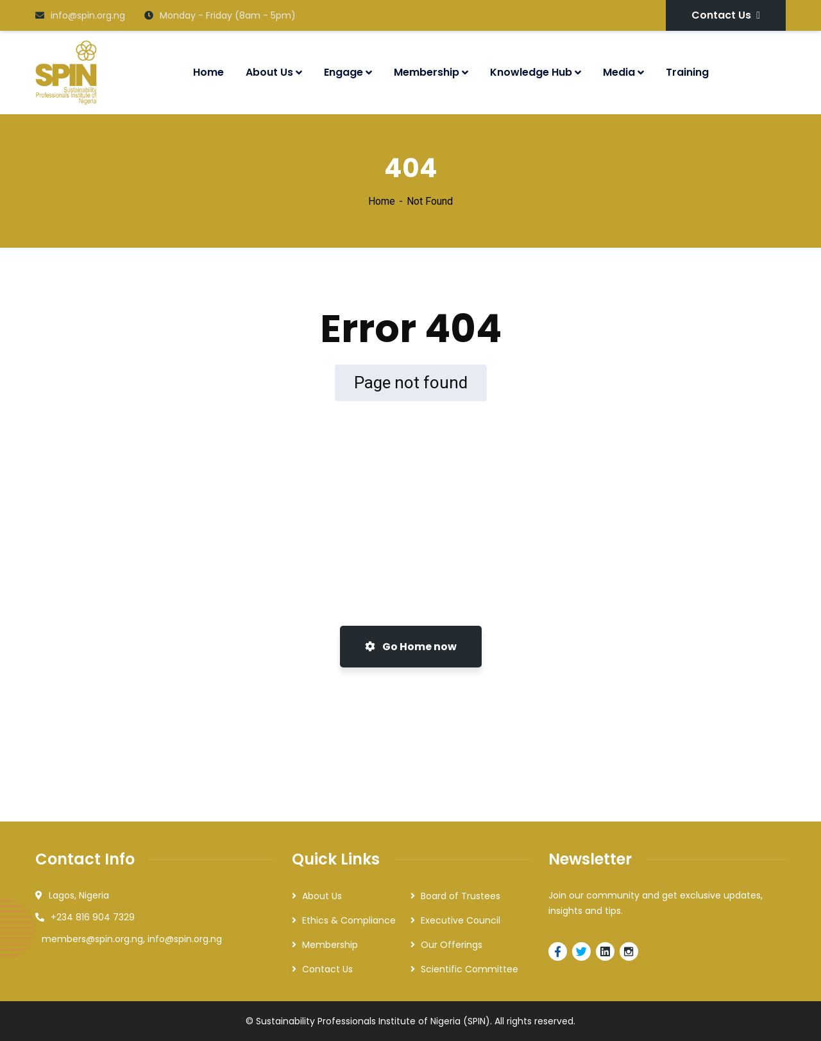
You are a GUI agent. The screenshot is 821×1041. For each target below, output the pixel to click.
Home (381, 201)
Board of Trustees (460, 896)
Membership (330, 944)
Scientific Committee (469, 969)
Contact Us (725, 15)
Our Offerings (451, 944)
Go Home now (411, 646)
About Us (322, 896)
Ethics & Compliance (349, 920)
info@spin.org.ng (80, 15)
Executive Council (460, 920)
